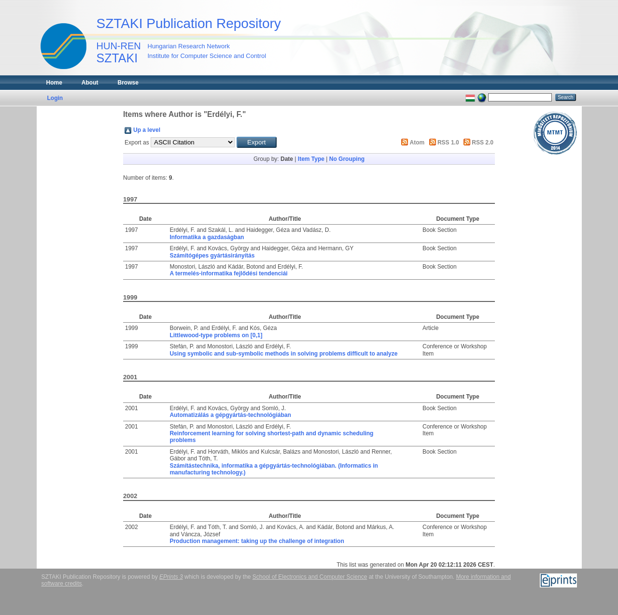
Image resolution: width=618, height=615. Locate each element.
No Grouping (347, 159)
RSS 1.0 (448, 142)
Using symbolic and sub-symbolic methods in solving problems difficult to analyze (283, 353)
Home (54, 82)
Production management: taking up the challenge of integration (256, 541)
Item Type (311, 159)
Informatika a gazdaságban (206, 237)
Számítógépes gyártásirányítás (211, 255)
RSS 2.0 (482, 142)
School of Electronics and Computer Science (310, 576)
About (90, 82)
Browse (128, 82)
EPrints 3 (171, 576)
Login (55, 98)
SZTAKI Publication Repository (189, 23)
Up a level (146, 130)
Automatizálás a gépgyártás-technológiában (230, 415)
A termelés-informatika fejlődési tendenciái (228, 273)
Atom (417, 142)
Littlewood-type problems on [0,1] (215, 335)
